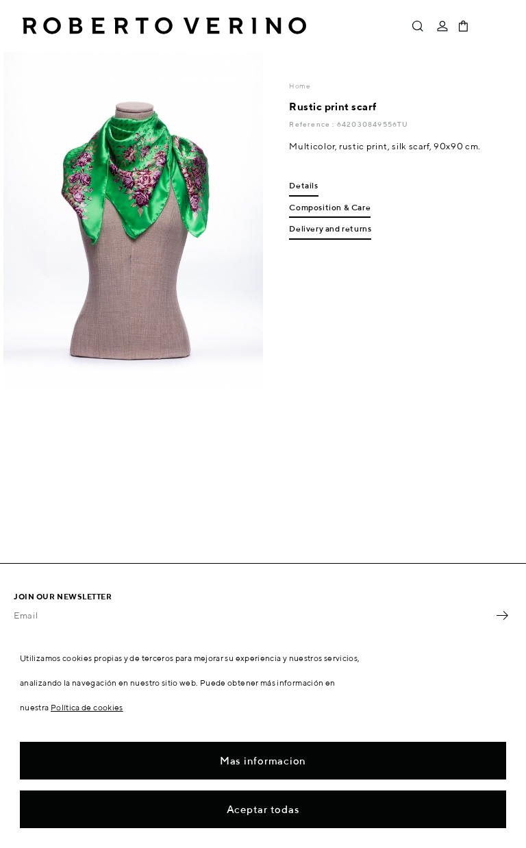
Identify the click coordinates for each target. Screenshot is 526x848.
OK (502, 615)
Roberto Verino (164, 26)
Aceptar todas (263, 809)
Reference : (312, 124)
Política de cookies (87, 707)
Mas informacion (263, 760)
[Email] (253, 615)
